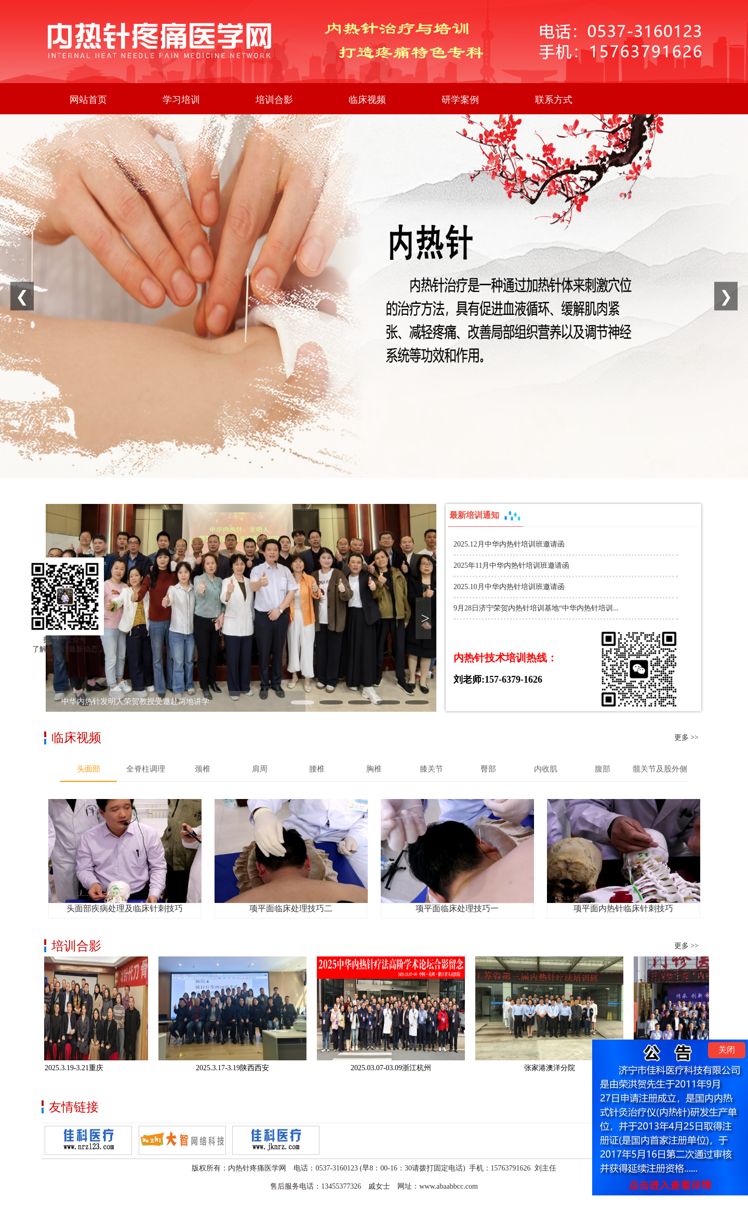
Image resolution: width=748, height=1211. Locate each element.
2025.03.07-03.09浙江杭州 (394, 1068)
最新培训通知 (486, 516)
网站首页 (88, 100)
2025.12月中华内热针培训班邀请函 (509, 544)
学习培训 (181, 100)
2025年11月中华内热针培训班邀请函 (511, 565)
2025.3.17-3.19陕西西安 (236, 1068)
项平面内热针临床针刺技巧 (623, 908)
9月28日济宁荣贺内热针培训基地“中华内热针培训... (536, 608)
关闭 (726, 1049)
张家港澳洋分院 (553, 1068)
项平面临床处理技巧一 (457, 908)
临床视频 (367, 100)
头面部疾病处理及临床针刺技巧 (124, 908)
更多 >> (686, 737)
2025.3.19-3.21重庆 (77, 1068)
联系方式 (553, 100)
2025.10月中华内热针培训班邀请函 (509, 587)
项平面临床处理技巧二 (290, 908)
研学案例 (460, 100)
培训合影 (274, 100)
